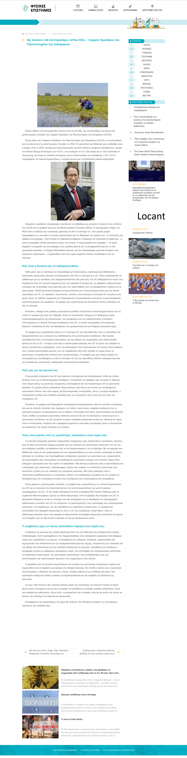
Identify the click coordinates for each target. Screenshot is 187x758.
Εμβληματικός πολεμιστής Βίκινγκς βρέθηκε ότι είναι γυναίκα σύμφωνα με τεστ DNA (97, 652)
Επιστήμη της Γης (62, 34)
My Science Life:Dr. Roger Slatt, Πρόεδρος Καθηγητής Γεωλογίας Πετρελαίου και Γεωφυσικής (49, 652)
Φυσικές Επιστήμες (35, 34)
